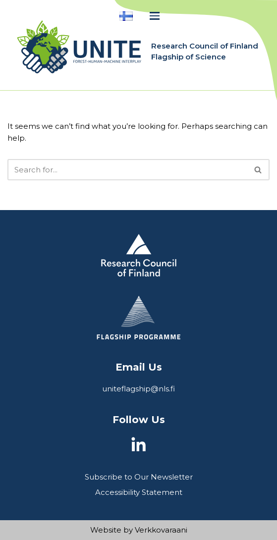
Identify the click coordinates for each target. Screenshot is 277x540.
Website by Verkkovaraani (138, 530)
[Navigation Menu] (155, 16)
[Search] (127, 169)
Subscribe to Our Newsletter (139, 477)
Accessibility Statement (138, 492)
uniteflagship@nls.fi (138, 388)
